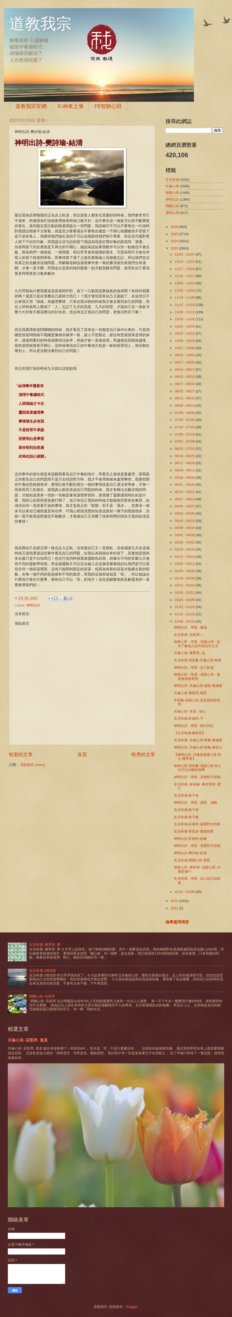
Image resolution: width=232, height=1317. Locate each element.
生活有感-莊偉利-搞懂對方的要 (197, 824)
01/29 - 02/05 (185, 600)
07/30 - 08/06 (185, 413)
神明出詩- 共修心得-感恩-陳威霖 (198, 686)
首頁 (82, 754)
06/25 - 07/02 (185, 449)
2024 (175, 241)
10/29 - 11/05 (185, 319)
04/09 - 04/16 (185, 528)
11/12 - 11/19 (185, 305)
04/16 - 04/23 (185, 521)
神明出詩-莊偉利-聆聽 (190, 839)
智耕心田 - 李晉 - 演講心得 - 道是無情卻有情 (197, 676)
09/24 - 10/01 (185, 355)
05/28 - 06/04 (185, 478)
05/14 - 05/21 (185, 492)
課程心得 (172, 213)
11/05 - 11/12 (185, 312)
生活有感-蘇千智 (186, 795)
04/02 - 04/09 (185, 535)
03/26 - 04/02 (185, 542)
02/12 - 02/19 (185, 585)
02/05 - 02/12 (185, 592)
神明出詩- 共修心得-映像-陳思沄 (198, 747)
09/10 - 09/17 (185, 370)
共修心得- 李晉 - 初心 (190, 711)
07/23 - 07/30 (185, 420)
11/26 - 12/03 (185, 290)
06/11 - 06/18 (185, 463)
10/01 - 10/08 (185, 348)
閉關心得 (172, 206)
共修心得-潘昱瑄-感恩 (190, 693)
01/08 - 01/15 (185, 621)
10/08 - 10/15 (185, 341)
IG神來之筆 (70, 106)
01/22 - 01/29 (185, 607)
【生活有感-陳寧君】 (189, 733)
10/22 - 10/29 (185, 326)
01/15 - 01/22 (185, 614)
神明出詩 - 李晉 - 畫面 (190, 627)
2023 (175, 248)
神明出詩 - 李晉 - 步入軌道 (194, 667)
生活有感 (172, 180)
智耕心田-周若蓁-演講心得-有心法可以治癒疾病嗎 (197, 768)
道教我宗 (40, 24)
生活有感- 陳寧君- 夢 (44, 945)
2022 (175, 901)
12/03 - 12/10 (185, 283)
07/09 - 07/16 (185, 434)
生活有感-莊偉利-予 (188, 718)
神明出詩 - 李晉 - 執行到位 (194, 726)
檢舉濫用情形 (177, 922)
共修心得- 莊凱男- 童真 (28, 1040)
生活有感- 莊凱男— (188, 635)
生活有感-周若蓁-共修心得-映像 (197, 660)
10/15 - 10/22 (185, 333)
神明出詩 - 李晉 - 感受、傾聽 (195, 802)
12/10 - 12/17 (185, 276)
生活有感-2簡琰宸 (42, 971)
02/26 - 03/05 (185, 571)
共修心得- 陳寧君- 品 (189, 653)
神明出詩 (33, 605)
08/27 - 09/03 (185, 384)
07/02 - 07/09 (185, 441)
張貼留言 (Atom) (32, 765)
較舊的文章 (143, 754)
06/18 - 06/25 (185, 456)
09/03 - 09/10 (185, 377)
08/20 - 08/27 (185, 391)
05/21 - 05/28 (185, 485)
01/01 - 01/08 (185, 892)
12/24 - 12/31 (185, 262)
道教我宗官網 (31, 106)
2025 (175, 234)
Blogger (131, 1307)
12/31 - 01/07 (185, 254)
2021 (175, 908)
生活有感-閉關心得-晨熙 (192, 860)
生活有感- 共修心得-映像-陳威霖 (198, 740)
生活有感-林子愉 (186, 817)
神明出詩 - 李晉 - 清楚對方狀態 (197, 777)
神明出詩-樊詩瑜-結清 (190, 853)
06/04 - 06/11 (185, 470)
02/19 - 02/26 (185, 578)
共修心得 (172, 186)
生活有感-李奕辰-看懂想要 (193, 831)
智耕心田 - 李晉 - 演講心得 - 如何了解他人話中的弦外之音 (197, 644)
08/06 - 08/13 (185, 405)
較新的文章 (21, 754)
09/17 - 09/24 (185, 362)
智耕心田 (172, 193)
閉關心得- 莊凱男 (42, 996)
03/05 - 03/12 (185, 564)
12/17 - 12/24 (185, 269)
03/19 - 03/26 (185, 549)
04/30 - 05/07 (185, 506)
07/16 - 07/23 (185, 427)
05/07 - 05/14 (185, 499)
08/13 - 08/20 (185, 398)
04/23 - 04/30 (185, 513)
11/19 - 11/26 (185, 297)
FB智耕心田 (107, 106)
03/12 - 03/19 (185, 557)
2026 (175, 227)
